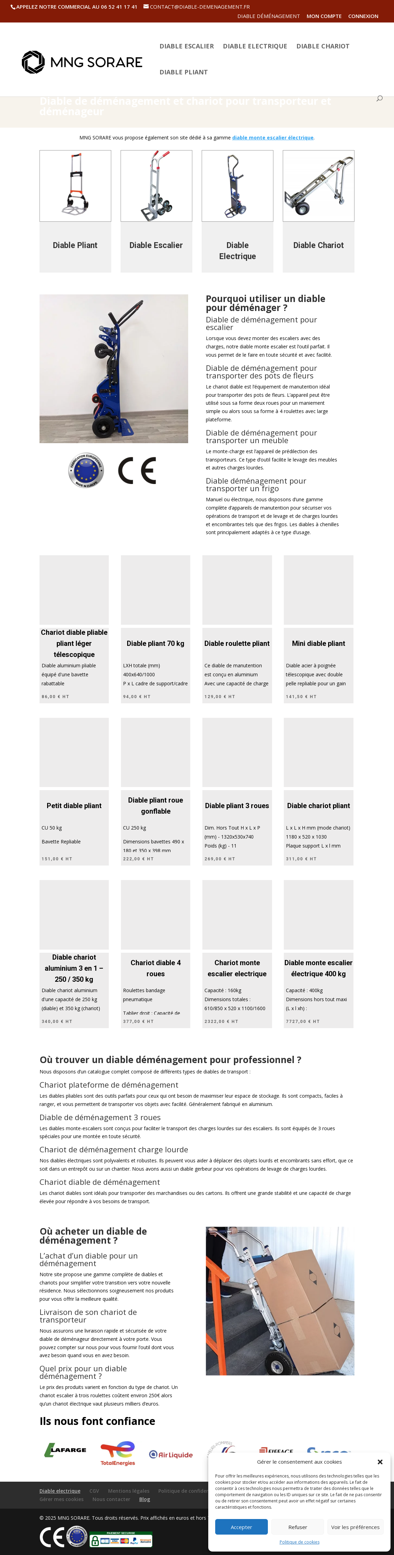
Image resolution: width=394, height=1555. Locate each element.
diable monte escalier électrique (273, 137)
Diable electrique (60, 1491)
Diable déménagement (268, 16)
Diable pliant (183, 73)
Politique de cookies (299, 1542)
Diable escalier (186, 47)
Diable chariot (323, 47)
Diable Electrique (255, 47)
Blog (144, 1499)
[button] (380, 1461)
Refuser (297, 1527)
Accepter (241, 1527)
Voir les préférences (355, 1527)
